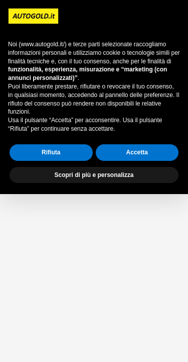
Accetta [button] (137, 152)
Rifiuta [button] (51, 152)
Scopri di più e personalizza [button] (93, 174)
